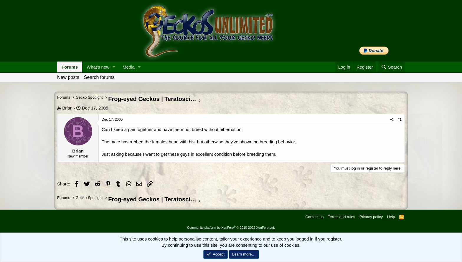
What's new (98, 66)
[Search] (391, 67)
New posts (68, 77)
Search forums (99, 77)
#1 (400, 119)
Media (129, 66)
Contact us (314, 217)
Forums (70, 66)
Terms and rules (341, 217)
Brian (67, 107)
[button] (114, 67)
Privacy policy (371, 217)
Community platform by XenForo (231, 227)
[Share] (392, 119)
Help (391, 217)
